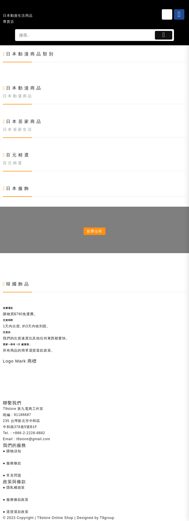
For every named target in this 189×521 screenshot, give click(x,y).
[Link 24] (18, 8)
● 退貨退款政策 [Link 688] (16, 512)
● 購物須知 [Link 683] (12, 451)
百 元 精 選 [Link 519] (12, 163)
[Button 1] (164, 35)
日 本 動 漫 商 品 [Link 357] (17, 96)
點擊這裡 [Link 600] (94, 231)
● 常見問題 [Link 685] (12, 475)
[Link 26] (179, 14)
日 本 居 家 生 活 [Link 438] (17, 129)
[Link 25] (167, 14)
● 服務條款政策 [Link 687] (16, 500)
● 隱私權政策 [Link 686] (14, 487)
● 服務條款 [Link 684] (12, 463)
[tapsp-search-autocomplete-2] (84, 35)
